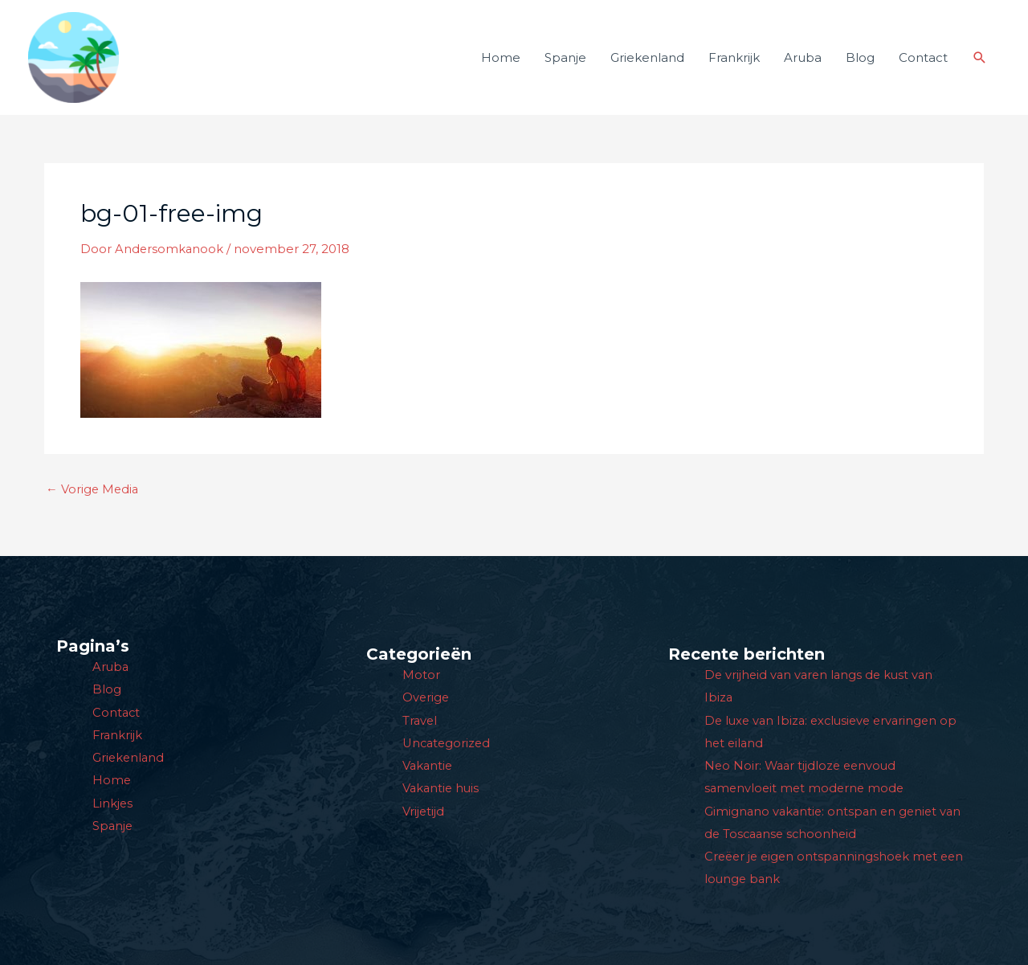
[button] (980, 63)
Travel (420, 722)
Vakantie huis (442, 789)
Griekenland (647, 62)
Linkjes (112, 804)
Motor (421, 677)
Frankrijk (734, 62)
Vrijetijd (423, 812)
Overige (426, 700)
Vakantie (428, 767)
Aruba (803, 62)
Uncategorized (448, 745)
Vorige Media (93, 499)
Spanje (565, 62)
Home (500, 62)
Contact (923, 62)
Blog (860, 62)
